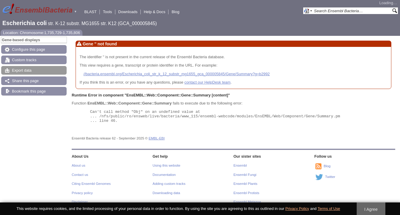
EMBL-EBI (157, 138)
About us (78, 165)
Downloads (127, 12)
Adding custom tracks (169, 183)
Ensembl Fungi (245, 174)
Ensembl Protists (246, 193)
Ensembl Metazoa (247, 202)
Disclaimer (80, 202)
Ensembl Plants (246, 183)
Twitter (330, 177)
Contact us (80, 174)
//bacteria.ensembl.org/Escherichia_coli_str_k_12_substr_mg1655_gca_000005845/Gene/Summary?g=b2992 (176, 74)
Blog (175, 12)
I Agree (371, 209)
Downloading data (166, 193)
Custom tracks (24, 60)
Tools (107, 12)
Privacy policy (82, 193)
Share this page (25, 81)
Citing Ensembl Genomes (91, 183)
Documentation (164, 174)
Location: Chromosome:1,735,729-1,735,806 (41, 32)
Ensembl (240, 165)
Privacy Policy (297, 208)
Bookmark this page (29, 91)
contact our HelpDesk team (207, 82)
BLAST (90, 12)
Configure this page (28, 49)
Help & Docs (154, 12)
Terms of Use (329, 208)
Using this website (166, 165)
